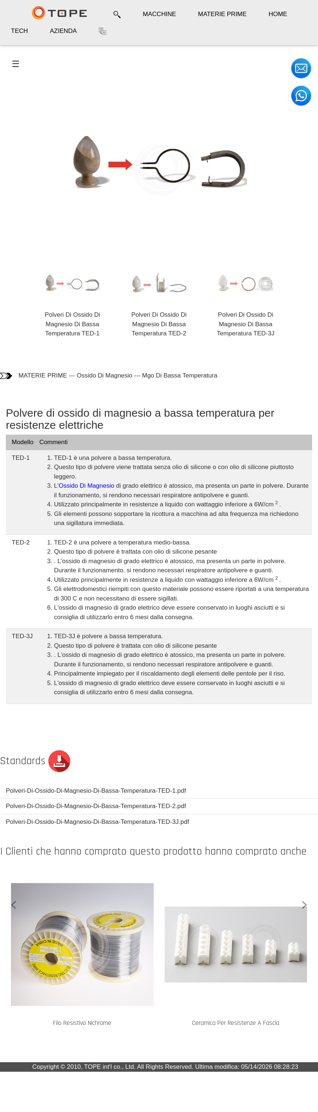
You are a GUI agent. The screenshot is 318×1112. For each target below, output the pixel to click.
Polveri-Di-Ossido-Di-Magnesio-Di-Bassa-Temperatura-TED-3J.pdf (97, 821)
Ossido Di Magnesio (104, 375)
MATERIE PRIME (222, 14)
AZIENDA (63, 30)
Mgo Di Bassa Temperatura (179, 375)
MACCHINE (159, 14)
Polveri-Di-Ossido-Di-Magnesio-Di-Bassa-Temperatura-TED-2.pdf (96, 806)
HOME (278, 14)
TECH (19, 30)
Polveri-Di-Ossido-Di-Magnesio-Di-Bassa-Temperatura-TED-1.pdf (96, 790)
